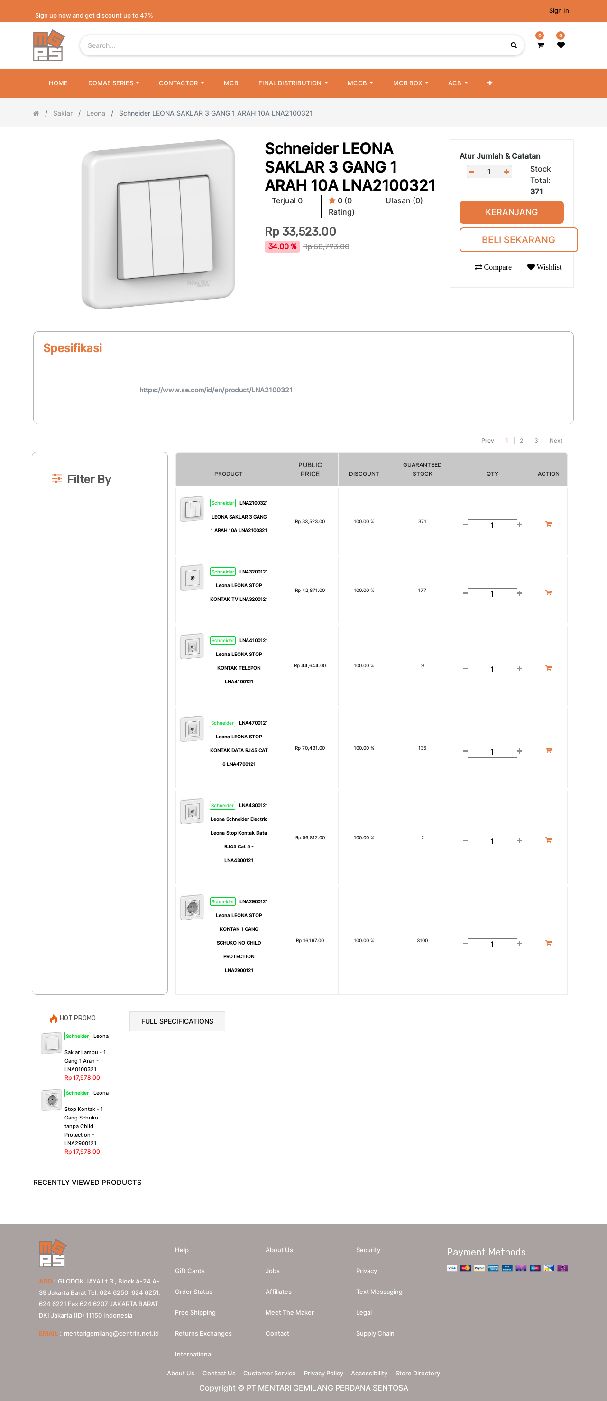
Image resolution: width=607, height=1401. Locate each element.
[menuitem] (58, 83)
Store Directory (435, 1370)
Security (368, 1245)
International (193, 1349)
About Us (163, 1370)
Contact (277, 1328)
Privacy (366, 1266)
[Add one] (507, 172)
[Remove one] (472, 172)
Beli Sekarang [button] (518, 240)
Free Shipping (195, 1307)
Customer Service (266, 1370)
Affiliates (279, 1287)
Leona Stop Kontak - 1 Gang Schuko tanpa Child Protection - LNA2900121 (86, 1118)
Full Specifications (177, 1021)
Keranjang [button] (512, 212)
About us (279, 1245)
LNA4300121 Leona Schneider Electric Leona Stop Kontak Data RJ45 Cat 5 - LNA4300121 (239, 832)
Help (182, 1245)
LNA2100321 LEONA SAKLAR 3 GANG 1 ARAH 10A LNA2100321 (239, 516)
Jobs (273, 1266)
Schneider (223, 503)
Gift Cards (190, 1266)
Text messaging (379, 1287)
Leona (95, 113)
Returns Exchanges (203, 1328)
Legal (364, 1307)
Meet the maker (290, 1307)
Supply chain (375, 1328)
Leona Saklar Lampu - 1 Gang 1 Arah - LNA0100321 (86, 1053)
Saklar (63, 113)
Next (556, 440)
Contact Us (208, 1370)
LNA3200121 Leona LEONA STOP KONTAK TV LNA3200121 (239, 585)
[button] (489, 83)
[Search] (303, 428)
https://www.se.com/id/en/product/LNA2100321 (216, 390)
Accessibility (379, 1370)
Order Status (193, 1287)
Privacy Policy (327, 1370)
